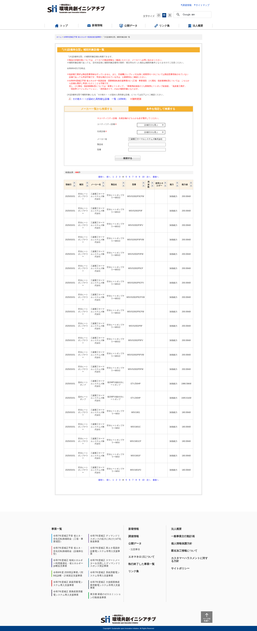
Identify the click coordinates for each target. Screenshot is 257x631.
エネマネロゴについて (141, 556)
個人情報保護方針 (181, 543)
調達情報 (133, 536)
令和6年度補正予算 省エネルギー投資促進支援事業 (82, 37)
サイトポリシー (180, 568)
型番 (99, 149)
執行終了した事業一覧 (141, 564)
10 (143, 177)
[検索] (196, 14)
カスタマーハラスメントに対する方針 (189, 559)
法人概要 (176, 529)
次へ (148, 177)
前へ (109, 177)
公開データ (134, 543)
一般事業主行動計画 (183, 536)
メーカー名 (102, 139)
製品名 (100, 144)
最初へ (101, 177)
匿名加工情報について (184, 550)
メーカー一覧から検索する (96, 108)
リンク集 (133, 571)
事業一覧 (56, 529)
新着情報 (133, 529)
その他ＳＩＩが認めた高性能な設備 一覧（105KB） (100, 99)
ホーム (59, 37)
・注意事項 (134, 549)
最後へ (156, 177)
